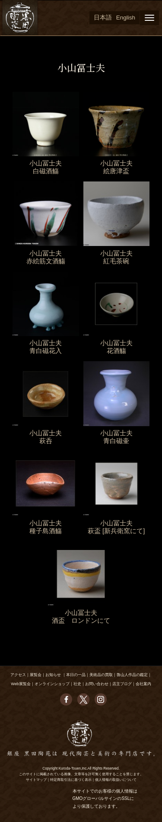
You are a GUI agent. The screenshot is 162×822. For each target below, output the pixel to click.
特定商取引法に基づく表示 (71, 780)
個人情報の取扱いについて (116, 780)
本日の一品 (76, 675)
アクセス (18, 675)
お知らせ (53, 675)
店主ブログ (122, 684)
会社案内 (143, 684)
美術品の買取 (101, 675)
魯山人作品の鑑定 (132, 675)
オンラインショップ (52, 684)
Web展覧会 (20, 684)
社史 (77, 684)
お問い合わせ (96, 684)
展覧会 (35, 675)
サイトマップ (36, 780)
